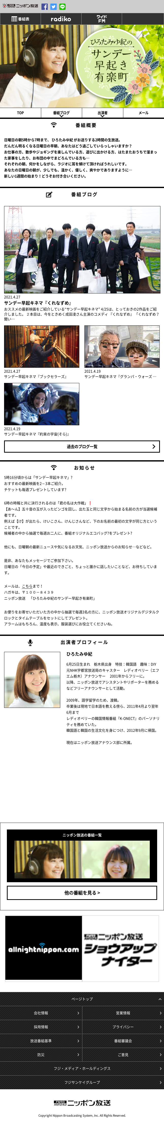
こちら (27, 585)
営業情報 (123, 1012)
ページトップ (82, 998)
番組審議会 (123, 1040)
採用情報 (41, 1026)
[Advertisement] (43, 786)
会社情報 (41, 1012)
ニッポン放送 (82, 1103)
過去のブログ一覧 (82, 446)
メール (143, 112)
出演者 (103, 112)
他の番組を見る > (82, 892)
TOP (20, 112)
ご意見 (123, 1054)
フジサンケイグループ (82, 1082)
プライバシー (123, 1026)
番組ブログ (61, 112)
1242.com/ (20, 6)
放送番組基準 (41, 1040)
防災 (40, 1054)
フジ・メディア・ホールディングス (82, 1068)
